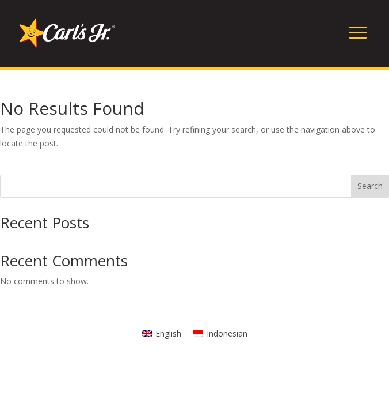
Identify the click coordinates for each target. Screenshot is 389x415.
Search (370, 185)
